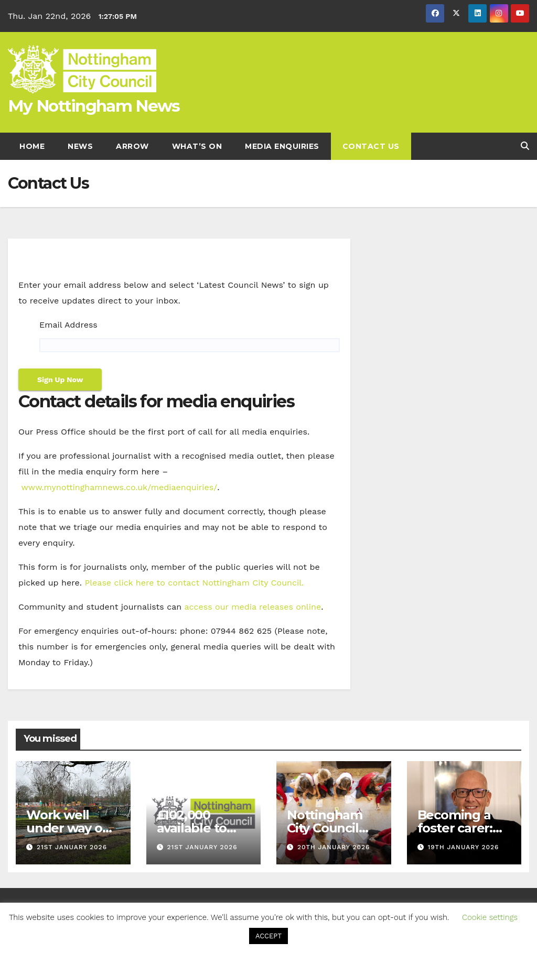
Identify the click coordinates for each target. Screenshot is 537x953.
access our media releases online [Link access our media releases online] (253, 607)
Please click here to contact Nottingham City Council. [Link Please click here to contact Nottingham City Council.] (194, 583)
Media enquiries (282, 146)
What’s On (197, 146)
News (80, 146)
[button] (525, 146)
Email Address (68, 325)
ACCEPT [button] (268, 936)
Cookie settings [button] (490, 917)
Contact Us (371, 146)
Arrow (132, 146)
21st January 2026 (72, 847)
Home (32, 146)
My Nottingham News (93, 106)
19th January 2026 (463, 847)
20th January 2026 (333, 847)
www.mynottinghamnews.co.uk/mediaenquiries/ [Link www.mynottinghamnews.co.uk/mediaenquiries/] (119, 487)
